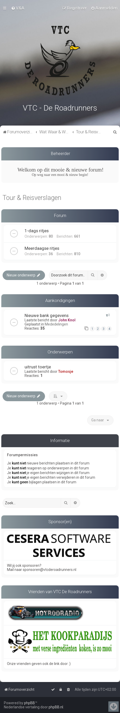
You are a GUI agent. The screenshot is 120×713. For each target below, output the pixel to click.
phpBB (29, 703)
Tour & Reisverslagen (32, 196)
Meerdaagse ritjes (42, 247)
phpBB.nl (56, 707)
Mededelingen (56, 323)
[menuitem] (17, 8)
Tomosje (65, 371)
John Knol (67, 319)
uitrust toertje (38, 366)
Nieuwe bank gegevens (47, 314)
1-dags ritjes (37, 229)
